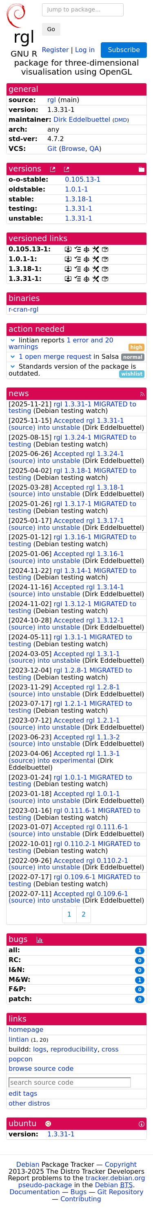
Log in (85, 49)
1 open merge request (55, 356)
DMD (120, 120)
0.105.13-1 (82, 179)
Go (51, 29)
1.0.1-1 (76, 189)
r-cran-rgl (23, 309)
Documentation (34, 1192)
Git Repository (121, 1192)
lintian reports (76, 344)
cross (110, 1049)
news (19, 393)
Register (55, 49)
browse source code (41, 1068)
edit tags (23, 1093)
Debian (28, 1164)
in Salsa (76, 357)
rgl (51, 100)
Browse (73, 149)
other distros (29, 1103)
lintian (19, 1039)
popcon (21, 1059)
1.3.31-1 (78, 208)
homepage (26, 1029)
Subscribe (124, 50)
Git (52, 149)
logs (40, 1049)
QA (94, 149)
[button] (13, 340)
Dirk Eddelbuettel (81, 119)
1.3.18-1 (78, 199)
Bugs (79, 1192)
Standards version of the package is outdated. (76, 370)
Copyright (121, 1164)
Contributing (80, 1199)
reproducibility (74, 1049)
